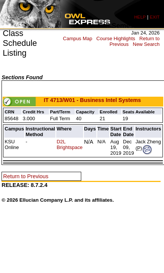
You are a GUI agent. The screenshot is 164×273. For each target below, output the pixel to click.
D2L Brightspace (69, 144)
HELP (139, 16)
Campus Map (77, 38)
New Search (146, 44)
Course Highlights (115, 38)
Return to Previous (25, 176)
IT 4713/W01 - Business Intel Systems (72, 100)
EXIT (154, 16)
